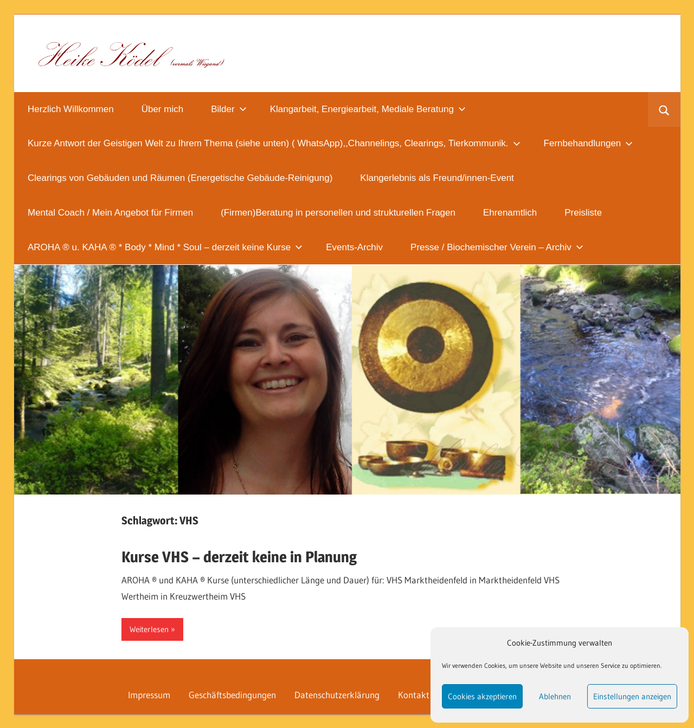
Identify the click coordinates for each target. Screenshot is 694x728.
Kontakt (413, 694)
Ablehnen (555, 696)
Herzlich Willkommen (71, 109)
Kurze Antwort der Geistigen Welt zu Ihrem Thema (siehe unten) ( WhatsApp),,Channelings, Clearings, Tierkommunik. (274, 143)
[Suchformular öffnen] (664, 109)
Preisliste (583, 212)
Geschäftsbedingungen (232, 694)
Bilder (228, 109)
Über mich (162, 109)
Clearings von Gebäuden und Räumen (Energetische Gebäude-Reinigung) (180, 178)
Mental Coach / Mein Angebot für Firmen (110, 212)
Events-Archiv (354, 247)
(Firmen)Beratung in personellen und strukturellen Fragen (338, 212)
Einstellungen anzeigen (632, 696)
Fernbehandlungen (588, 143)
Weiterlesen (149, 629)
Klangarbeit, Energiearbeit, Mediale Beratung (368, 109)
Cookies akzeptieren (482, 696)
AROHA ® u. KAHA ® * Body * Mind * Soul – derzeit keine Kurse (165, 247)
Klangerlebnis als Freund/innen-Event (437, 178)
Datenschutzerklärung (337, 694)
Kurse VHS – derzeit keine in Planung (239, 557)
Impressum (149, 694)
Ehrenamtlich (510, 212)
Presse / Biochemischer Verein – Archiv (496, 247)
